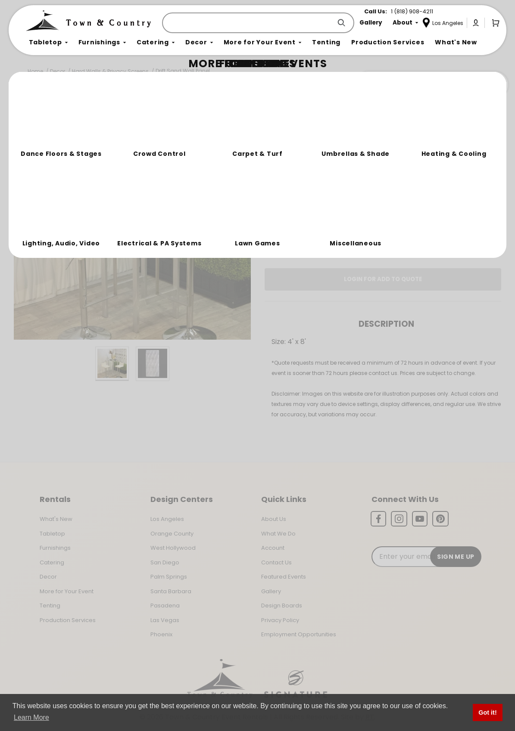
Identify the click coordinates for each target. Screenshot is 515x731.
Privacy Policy (280, 620)
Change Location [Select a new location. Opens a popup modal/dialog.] (411, 212)
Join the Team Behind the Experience (431, 85)
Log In (327, 237)
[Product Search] (248, 22)
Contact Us (276, 562)
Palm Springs (168, 577)
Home (35, 71)
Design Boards (281, 605)
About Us (273, 519)
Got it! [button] (487, 712)
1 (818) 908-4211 (412, 11)
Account (272, 548)
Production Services (68, 620)
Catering (52, 562)
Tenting (50, 605)
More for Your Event (67, 591)
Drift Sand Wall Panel (183, 70)
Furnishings (55, 548)
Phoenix (161, 634)
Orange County (172, 534)
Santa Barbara (170, 591)
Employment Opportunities (298, 634)
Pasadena (165, 605)
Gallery (271, 591)
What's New (56, 519)
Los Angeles (167, 519)
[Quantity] (460, 182)
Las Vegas (164, 620)
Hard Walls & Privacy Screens (110, 71)
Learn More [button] (31, 717)
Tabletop (52, 534)
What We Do (278, 534)
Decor (57, 71)
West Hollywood (173, 548)
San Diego (164, 562)
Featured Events (283, 577)
